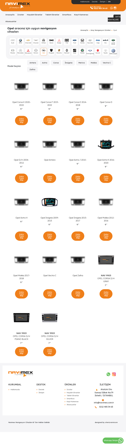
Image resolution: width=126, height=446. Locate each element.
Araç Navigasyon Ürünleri (101, 30)
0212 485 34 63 (104, 421)
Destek (94, 2)
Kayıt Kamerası (81, 14)
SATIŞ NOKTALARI (114, 18)
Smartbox (66, 14)
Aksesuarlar (10, 21)
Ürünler (20, 14)
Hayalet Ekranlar (34, 14)
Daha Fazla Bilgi (21, 122)
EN (109, 2)
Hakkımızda (84, 2)
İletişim (102, 2)
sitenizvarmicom (111, 436)
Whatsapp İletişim (113, 440)
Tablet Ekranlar (52, 14)
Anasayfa (9, 14)
